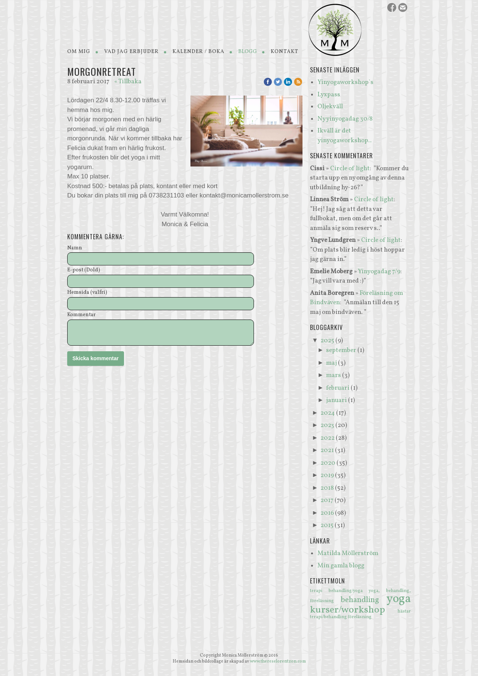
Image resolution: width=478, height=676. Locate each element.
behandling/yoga (349, 591)
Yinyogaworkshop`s (345, 82)
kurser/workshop (354, 610)
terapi (319, 591)
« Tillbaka (128, 81)
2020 (327, 463)
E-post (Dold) (83, 270)
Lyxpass (328, 94)
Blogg (247, 51)
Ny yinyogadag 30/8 (345, 119)
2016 (327, 513)
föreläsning (360, 617)
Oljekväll (330, 106)
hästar (404, 611)
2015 (326, 525)
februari (338, 388)
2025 (327, 340)
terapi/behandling (329, 617)
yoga (399, 599)
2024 (327, 413)
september (341, 350)
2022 (327, 438)
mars (333, 375)
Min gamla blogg (340, 565)
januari (336, 400)
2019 (327, 475)
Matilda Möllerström (347, 553)
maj (331, 363)
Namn (74, 248)
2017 (326, 500)
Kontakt (284, 51)
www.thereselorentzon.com (278, 661)
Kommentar (81, 315)
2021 (327, 450)
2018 (327, 488)
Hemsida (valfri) (87, 293)
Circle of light (350, 168)
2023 (327, 425)
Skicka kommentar (95, 358)
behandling (364, 600)
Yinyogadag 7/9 (379, 271)
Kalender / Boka (198, 51)
